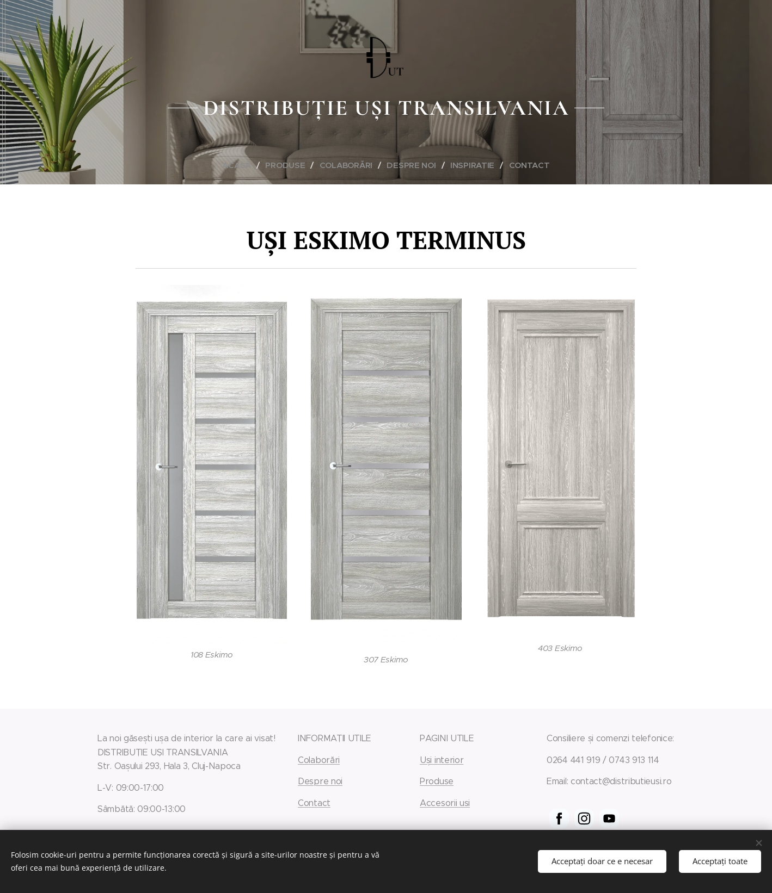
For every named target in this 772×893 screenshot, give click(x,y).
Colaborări (319, 760)
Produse (437, 781)
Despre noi (320, 781)
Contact (314, 803)
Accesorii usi (445, 803)
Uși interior (441, 760)
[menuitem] (241, 165)
